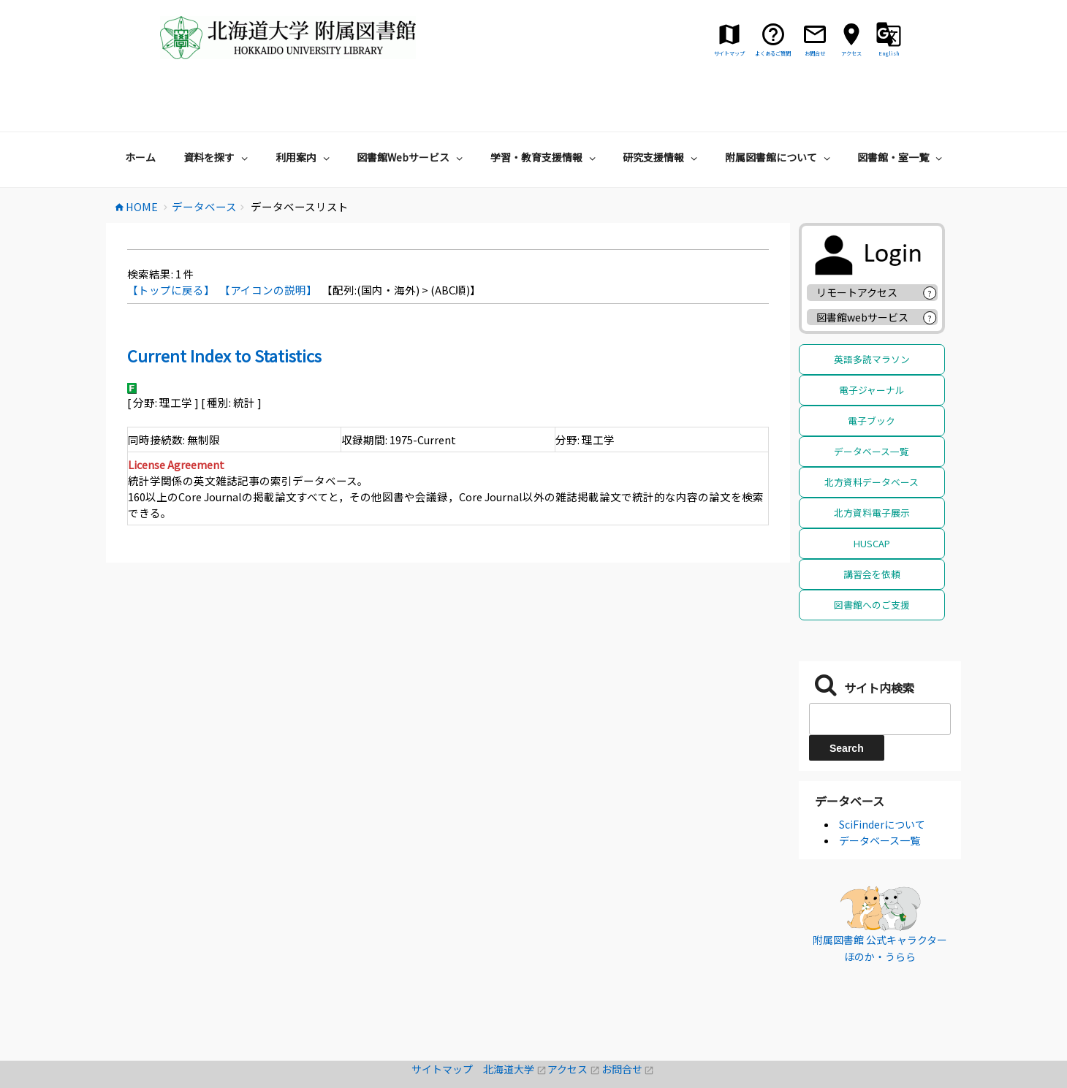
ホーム (140, 112)
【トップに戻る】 (171, 245)
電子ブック (871, 376)
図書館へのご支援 (872, 560)
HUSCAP (872, 499)
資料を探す (217, 112)
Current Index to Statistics (224, 310)
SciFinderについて (882, 779)
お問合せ (628, 1024)
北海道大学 (515, 1024)
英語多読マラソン (872, 315)
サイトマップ (447, 1024)
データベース (849, 756)
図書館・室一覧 (901, 112)
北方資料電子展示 (872, 468)
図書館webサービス (862, 272)
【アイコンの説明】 (268, 245)
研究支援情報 (662, 112)
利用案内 (304, 112)
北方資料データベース (871, 437)
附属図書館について (779, 112)
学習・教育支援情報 (544, 112)
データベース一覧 (871, 407)
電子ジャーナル (872, 345)
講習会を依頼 (871, 529)
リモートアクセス (856, 247)
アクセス (574, 1024)
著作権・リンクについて (533, 1080)
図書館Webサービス (411, 112)
